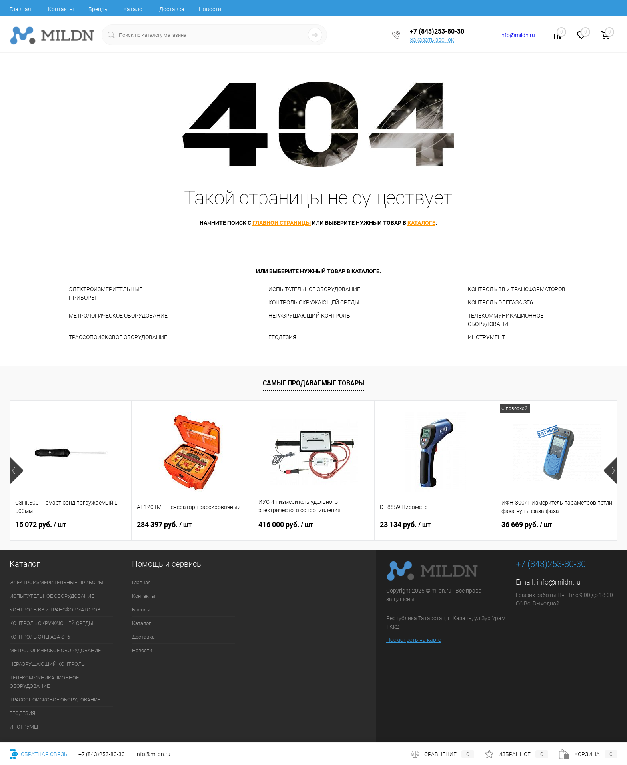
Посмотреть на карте (413, 640)
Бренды (98, 9)
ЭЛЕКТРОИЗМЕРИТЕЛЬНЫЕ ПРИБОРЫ (105, 293)
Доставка (171, 9)
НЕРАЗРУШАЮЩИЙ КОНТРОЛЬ (309, 315)
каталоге (421, 223)
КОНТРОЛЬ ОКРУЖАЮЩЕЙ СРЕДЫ (313, 302)
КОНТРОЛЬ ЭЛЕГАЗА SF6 (500, 302)
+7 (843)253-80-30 (101, 754)
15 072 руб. (40, 524)
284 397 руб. (164, 524)
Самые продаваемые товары (313, 383)
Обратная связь (39, 754)
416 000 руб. (285, 524)
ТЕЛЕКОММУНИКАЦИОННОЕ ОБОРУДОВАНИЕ (505, 319)
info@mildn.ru (517, 35)
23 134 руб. (405, 524)
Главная (20, 9)
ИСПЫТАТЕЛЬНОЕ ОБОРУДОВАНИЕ (314, 289)
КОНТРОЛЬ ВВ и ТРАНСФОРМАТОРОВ (516, 289)
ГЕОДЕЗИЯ (282, 337)
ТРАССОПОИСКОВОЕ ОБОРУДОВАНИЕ (118, 337)
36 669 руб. (526, 524)
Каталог (134, 9)
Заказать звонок (432, 39)
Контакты (61, 9)
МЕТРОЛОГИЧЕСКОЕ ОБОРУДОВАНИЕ (118, 315)
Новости (210, 9)
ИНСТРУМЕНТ (486, 337)
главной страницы (281, 223)
